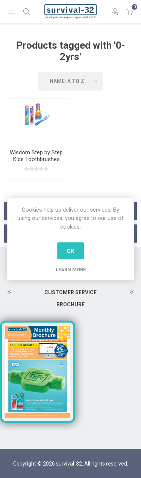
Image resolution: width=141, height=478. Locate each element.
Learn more (71, 269)
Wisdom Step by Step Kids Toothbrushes (36, 156)
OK (70, 251)
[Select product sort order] (70, 81)
